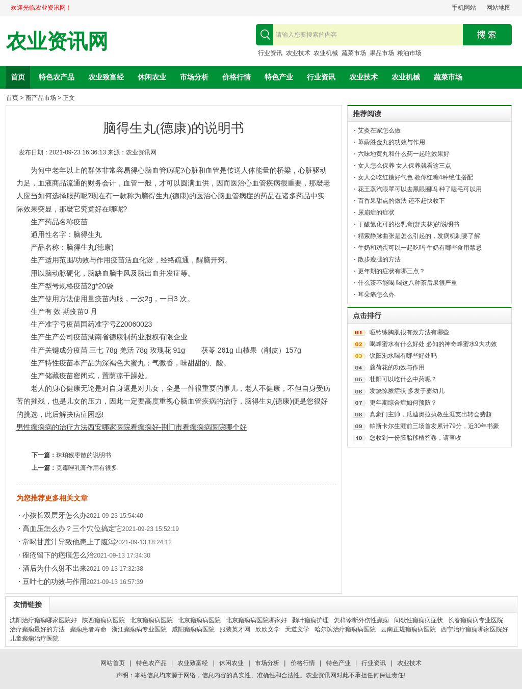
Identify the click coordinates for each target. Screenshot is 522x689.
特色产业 (279, 77)
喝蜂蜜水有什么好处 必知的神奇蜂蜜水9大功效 (433, 344)
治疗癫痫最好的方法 (37, 629)
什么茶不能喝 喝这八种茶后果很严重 (407, 282)
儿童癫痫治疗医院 (34, 638)
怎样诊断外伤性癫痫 (361, 620)
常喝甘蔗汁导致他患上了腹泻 (68, 542)
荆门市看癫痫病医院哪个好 (204, 427)
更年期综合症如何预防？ (403, 402)
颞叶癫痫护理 (310, 620)
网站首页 (112, 663)
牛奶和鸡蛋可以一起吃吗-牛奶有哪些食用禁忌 (420, 247)
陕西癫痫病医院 (103, 620)
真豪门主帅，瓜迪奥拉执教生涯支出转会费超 (431, 414)
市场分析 (194, 77)
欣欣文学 (267, 629)
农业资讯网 (57, 41)
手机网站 (464, 7)
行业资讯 (270, 53)
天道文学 (297, 629)
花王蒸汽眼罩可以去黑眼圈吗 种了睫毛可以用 (420, 189)
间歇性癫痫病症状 (418, 620)
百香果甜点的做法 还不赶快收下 (401, 200)
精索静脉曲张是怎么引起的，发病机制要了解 (419, 236)
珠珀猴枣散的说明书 (83, 455)
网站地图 (498, 7)
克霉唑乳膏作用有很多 (86, 467)
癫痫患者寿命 (88, 629)
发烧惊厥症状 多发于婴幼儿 (407, 390)
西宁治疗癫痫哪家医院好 (474, 629)
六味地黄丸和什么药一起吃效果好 (404, 153)
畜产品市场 (40, 97)
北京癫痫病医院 (151, 620)
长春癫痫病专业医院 (475, 620)
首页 (18, 77)
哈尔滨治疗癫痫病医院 (345, 629)
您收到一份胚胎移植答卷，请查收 (415, 437)
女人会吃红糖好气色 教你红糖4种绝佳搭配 (415, 177)
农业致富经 (106, 77)
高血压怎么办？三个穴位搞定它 (72, 528)
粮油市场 (409, 53)
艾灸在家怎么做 (379, 130)
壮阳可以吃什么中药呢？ (403, 379)
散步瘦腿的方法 (379, 259)
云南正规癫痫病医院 (408, 629)
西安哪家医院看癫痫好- (125, 427)
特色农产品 (56, 77)
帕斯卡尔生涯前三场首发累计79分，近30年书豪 (435, 426)
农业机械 (326, 53)
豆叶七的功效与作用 (54, 581)
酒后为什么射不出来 (54, 568)
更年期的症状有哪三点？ (391, 271)
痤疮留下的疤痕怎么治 (58, 555)
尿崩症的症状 (376, 212)
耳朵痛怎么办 (376, 294)
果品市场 (382, 53)
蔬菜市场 (354, 53)
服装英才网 (235, 629)
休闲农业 (152, 77)
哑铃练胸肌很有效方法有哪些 (409, 332)
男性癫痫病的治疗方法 (52, 427)
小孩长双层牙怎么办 (54, 515)
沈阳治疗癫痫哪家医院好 (43, 620)
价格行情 (236, 77)
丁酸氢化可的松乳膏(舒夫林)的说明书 (409, 224)
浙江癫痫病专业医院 (139, 629)
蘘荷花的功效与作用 (397, 367)
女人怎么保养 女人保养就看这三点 (404, 165)
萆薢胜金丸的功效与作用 (391, 142)
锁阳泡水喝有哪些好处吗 (403, 355)
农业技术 (298, 53)
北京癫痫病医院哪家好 (256, 620)
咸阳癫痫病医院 (193, 629)
